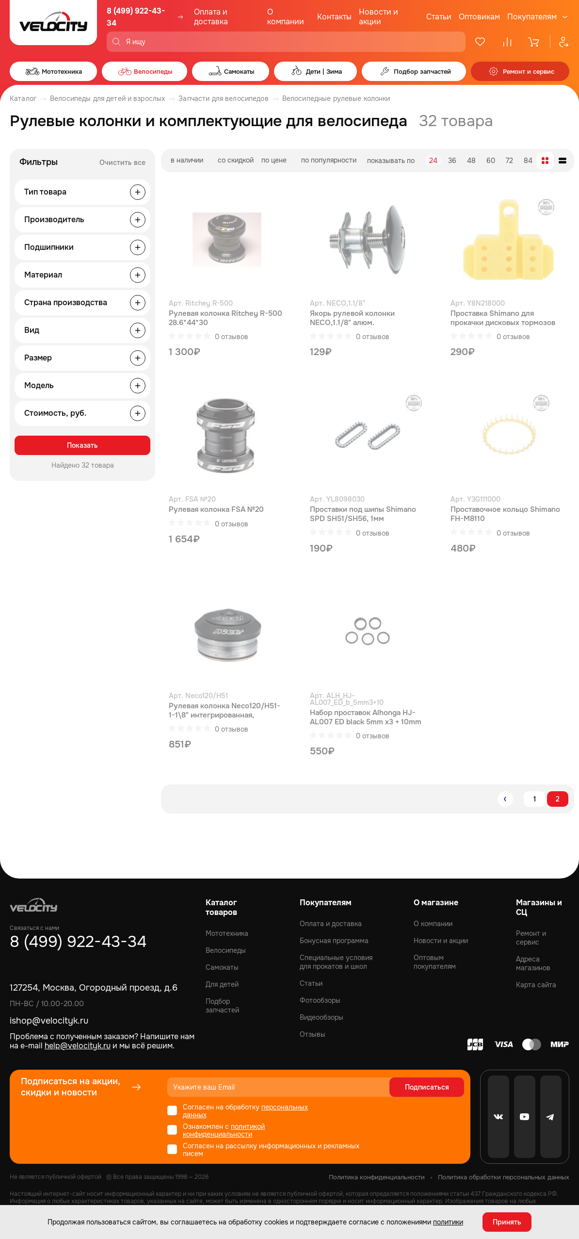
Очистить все (122, 162)
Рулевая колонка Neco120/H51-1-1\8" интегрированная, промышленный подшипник (224, 710)
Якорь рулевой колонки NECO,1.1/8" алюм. (352, 318)
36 (452, 160)
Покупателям (532, 17)
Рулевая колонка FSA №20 (216, 509)
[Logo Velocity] (53, 26)
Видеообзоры (321, 1017)
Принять (507, 1222)
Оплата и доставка (211, 17)
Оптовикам (479, 17)
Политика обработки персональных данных (503, 1177)
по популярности (328, 160)
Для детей (222, 984)
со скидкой (236, 160)
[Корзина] (534, 41)
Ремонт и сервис (531, 937)
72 (509, 160)
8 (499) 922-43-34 (136, 17)
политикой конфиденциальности (224, 1130)
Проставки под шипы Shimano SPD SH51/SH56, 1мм (363, 514)
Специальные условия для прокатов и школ (336, 962)
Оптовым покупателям (435, 962)
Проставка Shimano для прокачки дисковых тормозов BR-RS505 (502, 318)
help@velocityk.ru (78, 1046)
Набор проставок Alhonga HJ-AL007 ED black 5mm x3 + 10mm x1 (365, 717)
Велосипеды (226, 950)
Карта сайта (536, 984)
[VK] (498, 1117)
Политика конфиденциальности (377, 1177)
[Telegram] (551, 1117)
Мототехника (227, 933)
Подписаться (427, 1087)
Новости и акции (378, 17)
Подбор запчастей (222, 1005)
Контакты (334, 17)
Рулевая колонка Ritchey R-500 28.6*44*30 (225, 318)
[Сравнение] (507, 41)
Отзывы (312, 1034)
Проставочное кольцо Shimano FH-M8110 (505, 514)
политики (448, 1222)
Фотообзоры (320, 1000)
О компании (285, 17)
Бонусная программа (334, 940)
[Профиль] (559, 41)
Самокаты (222, 967)
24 (433, 160)
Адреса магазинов (533, 963)
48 (471, 160)
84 (528, 160)
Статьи (438, 17)
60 (490, 160)
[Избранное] (480, 41)
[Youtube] (524, 1117)
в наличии (187, 160)
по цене (274, 160)
